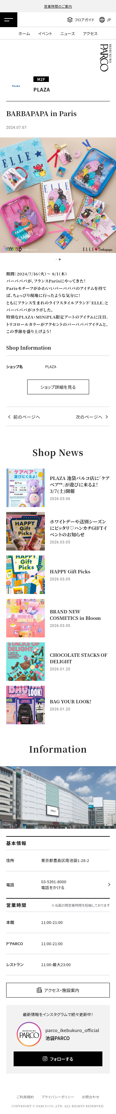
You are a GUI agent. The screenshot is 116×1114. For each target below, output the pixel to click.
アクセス (90, 33)
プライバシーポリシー (58, 1096)
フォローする (61, 1059)
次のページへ (89, 417)
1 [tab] (56, 259)
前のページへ (26, 417)
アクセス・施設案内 (61, 990)
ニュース (67, 33)
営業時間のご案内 (58, 6)
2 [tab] (60, 259)
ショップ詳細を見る (58, 387)
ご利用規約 (25, 1096)
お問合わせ (91, 1096)
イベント (45, 33)
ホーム (24, 33)
